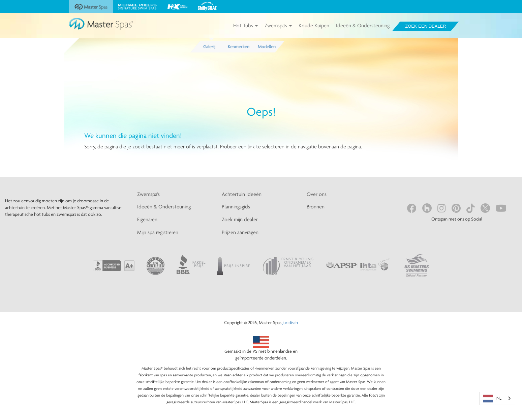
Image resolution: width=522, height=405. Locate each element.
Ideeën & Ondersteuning (363, 25)
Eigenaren (147, 219)
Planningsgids (236, 206)
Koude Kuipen (314, 25)
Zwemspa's (278, 25)
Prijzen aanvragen (240, 232)
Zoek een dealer (425, 26)
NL (492, 399)
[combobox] (497, 398)
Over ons (317, 194)
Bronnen (316, 206)
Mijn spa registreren (157, 232)
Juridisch (290, 322)
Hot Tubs (245, 25)
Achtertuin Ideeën (242, 194)
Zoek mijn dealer (240, 219)
